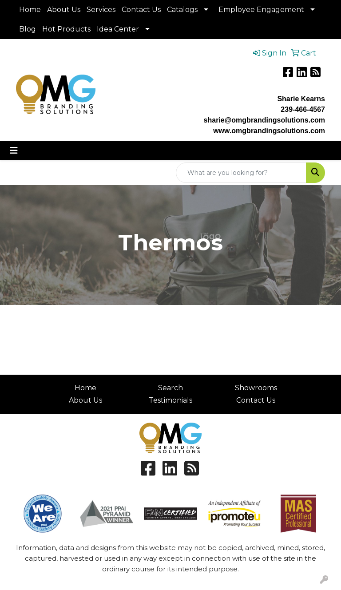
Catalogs (182, 9)
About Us (63, 9)
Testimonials (170, 400)
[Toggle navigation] (13, 150)
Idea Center (118, 29)
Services (101, 9)
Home (30, 9)
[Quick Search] (241, 172)
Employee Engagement (261, 9)
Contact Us (141, 9)
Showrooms (256, 388)
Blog (27, 29)
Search (170, 388)
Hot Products (66, 29)
